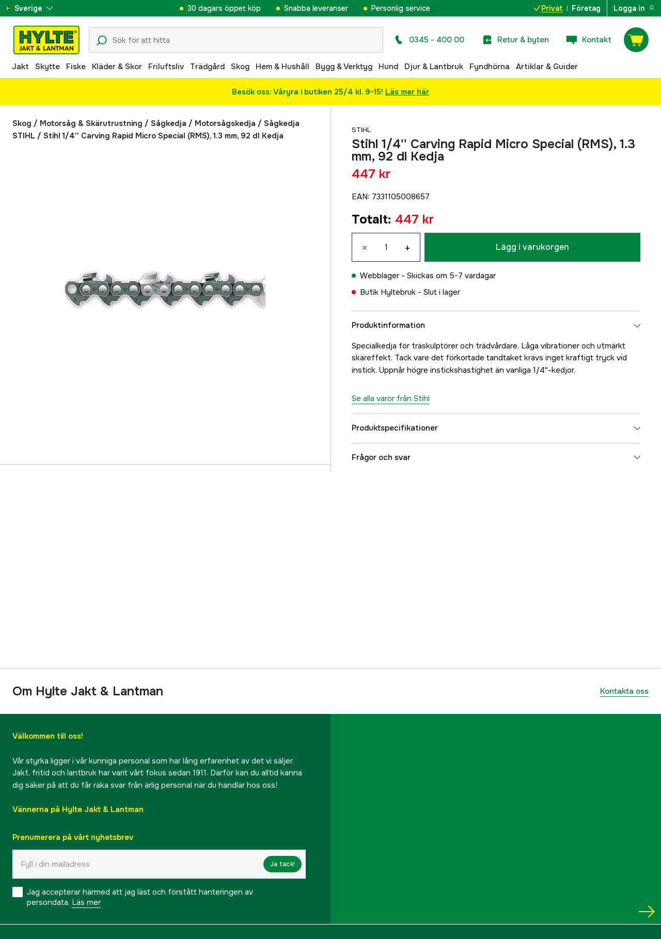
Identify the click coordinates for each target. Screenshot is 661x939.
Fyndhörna (489, 66)
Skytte (47, 66)
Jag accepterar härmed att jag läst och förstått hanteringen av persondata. (140, 897)
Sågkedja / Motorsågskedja (203, 123)
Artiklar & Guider (547, 66)
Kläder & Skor (117, 66)
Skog (240, 66)
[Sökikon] (102, 41)
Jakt (20, 66)
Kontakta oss (624, 691)
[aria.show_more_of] (38, 8)
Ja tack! (282, 864)
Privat (548, 8)
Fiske (76, 66)
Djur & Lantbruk (433, 66)
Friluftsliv (166, 66)
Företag (586, 8)
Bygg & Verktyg (344, 66)
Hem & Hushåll (282, 66)
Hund (388, 66)
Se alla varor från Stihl (391, 398)
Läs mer (86, 902)
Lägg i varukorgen (532, 247)
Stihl (363, 129)
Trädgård (207, 66)
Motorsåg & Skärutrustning (91, 123)
